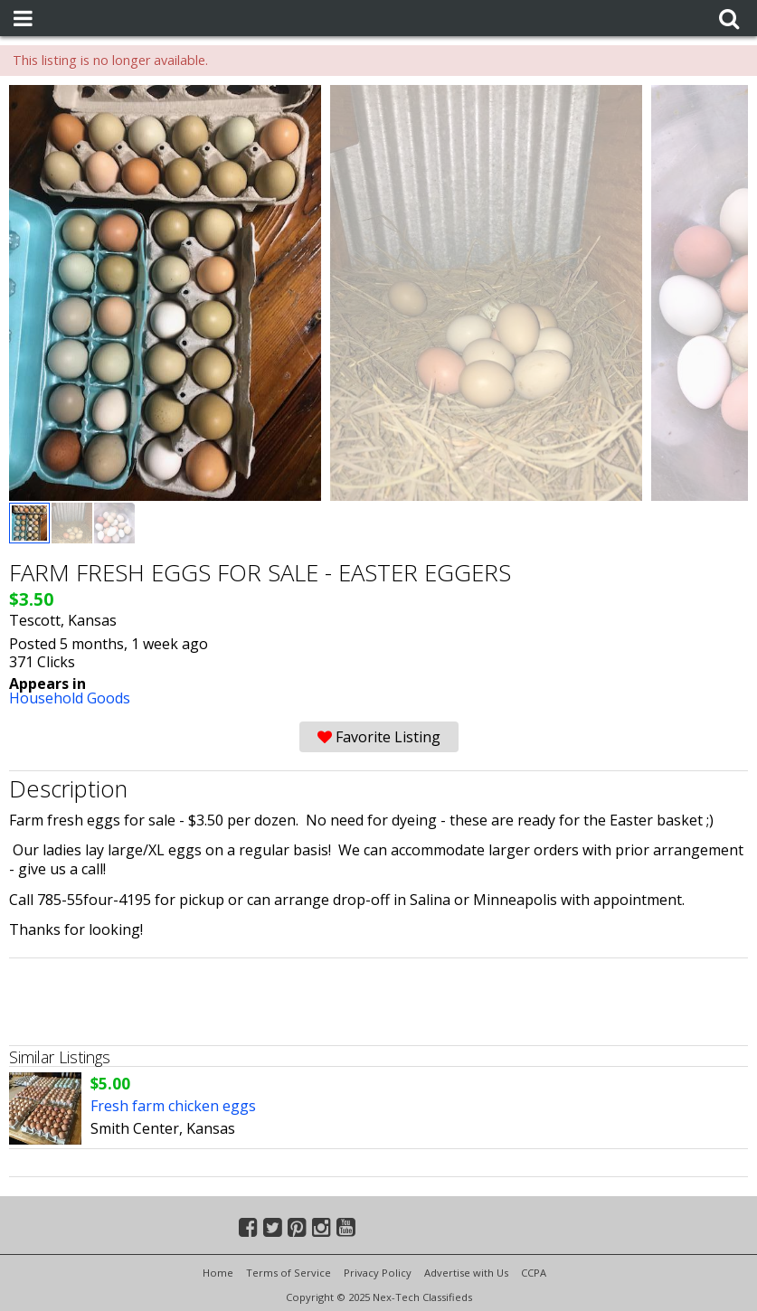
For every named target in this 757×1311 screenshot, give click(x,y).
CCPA (533, 1272)
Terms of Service (288, 1272)
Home (218, 1272)
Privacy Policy (378, 1272)
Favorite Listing (378, 737)
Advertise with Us (466, 1272)
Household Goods (69, 698)
